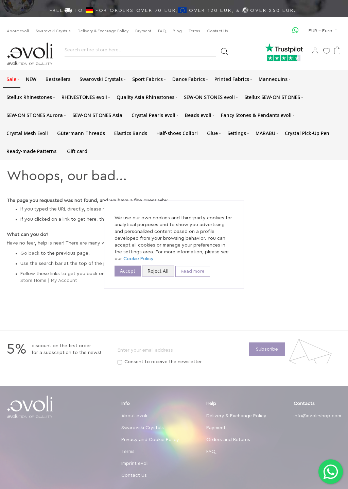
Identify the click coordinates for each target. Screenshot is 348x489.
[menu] (174, 115)
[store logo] (30, 54)
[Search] (224, 50)
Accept (127, 271)
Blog (177, 31)
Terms (194, 31)
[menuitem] (11, 79)
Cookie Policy (138, 258)
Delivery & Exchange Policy (102, 31)
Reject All (158, 271)
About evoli (18, 31)
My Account (64, 280)
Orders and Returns (228, 439)
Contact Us (217, 31)
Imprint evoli (135, 463)
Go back (29, 253)
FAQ (162, 31)
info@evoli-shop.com (317, 416)
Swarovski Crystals (53, 31)
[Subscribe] (267, 349)
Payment (143, 31)
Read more (193, 271)
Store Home (33, 280)
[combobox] (140, 51)
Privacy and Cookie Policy (150, 439)
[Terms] (120, 362)
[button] (323, 31)
